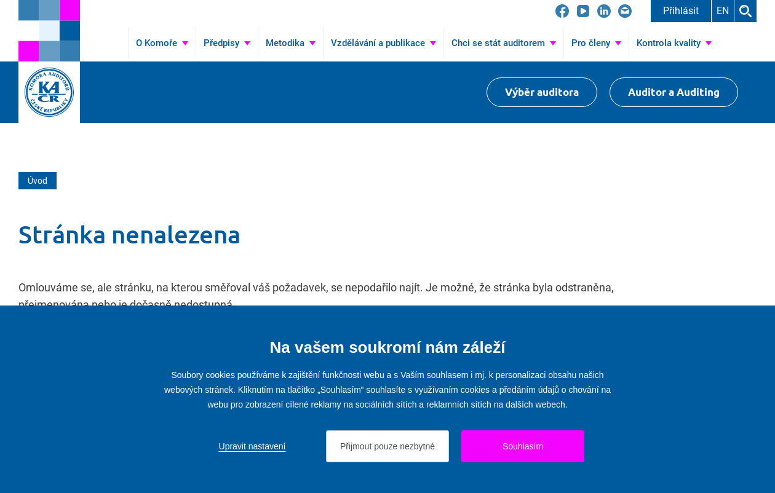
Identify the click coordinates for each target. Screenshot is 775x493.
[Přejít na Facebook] (562, 11)
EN (723, 11)
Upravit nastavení (252, 446)
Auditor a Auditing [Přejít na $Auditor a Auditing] (674, 91)
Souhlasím (523, 446)
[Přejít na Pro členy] (596, 43)
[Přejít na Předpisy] (227, 43)
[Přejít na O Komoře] (162, 43)
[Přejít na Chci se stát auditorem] (503, 43)
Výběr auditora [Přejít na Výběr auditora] (542, 91)
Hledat (745, 11)
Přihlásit (681, 11)
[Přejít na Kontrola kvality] (674, 43)
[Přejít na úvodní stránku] (49, 30)
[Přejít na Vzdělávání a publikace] (383, 43)
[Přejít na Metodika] (290, 43)
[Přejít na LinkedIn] (604, 11)
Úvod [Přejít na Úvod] (111, 43)
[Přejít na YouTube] (583, 11)
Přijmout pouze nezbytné (387, 446)
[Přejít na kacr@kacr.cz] (625, 11)
